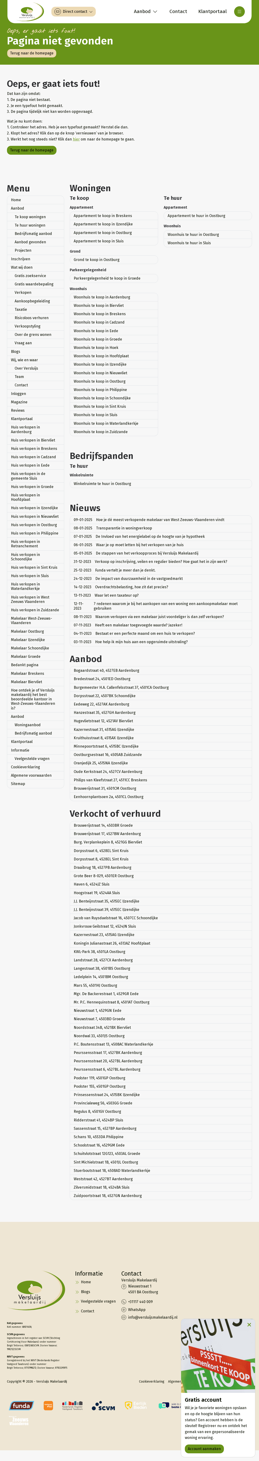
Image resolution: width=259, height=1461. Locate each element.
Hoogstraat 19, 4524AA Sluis (97, 893)
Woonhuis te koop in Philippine (100, 390)
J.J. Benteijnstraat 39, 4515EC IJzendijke (106, 909)
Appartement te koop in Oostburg (103, 233)
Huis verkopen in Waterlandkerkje (25, 586)
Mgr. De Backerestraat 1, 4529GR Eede (106, 994)
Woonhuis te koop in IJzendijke (100, 364)
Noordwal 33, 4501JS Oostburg (99, 1036)
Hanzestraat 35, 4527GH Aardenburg (105, 712)
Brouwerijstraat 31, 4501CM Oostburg (105, 788)
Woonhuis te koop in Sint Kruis (100, 406)
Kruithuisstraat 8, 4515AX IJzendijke (104, 738)
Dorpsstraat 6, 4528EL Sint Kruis (101, 851)
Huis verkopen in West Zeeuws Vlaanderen (30, 599)
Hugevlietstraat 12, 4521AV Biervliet (103, 721)
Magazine (19, 402)
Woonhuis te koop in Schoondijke (102, 398)
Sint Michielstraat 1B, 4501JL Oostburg (106, 1162)
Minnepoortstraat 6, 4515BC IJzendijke (106, 746)
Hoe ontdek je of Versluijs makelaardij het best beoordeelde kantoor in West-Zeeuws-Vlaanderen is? (33, 699)
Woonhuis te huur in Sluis (189, 243)
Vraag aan (23, 343)
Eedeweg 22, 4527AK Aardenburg (101, 704)
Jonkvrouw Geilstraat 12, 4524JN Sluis (105, 926)
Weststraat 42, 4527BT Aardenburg (103, 1179)
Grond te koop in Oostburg (97, 259)
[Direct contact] (73, 12)
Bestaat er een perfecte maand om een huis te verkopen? (134, 633)
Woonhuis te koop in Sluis (95, 415)
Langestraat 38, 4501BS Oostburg (102, 968)
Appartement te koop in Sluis (99, 241)
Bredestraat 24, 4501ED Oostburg (102, 679)
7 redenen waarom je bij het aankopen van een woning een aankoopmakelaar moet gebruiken (156, 606)
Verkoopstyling (27, 326)
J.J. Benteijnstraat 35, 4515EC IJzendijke (106, 901)
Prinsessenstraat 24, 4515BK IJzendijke (107, 1095)
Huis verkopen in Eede (30, 465)
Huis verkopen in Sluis (30, 576)
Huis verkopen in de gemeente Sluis (28, 475)
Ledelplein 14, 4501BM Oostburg (101, 977)
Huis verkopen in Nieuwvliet (35, 516)
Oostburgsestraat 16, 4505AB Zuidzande (108, 754)
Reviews (18, 410)
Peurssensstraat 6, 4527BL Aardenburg (107, 1069)
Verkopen (23, 292)
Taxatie (21, 309)
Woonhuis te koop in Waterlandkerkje (106, 423)
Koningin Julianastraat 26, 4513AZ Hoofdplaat (112, 943)
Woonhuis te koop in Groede (98, 339)
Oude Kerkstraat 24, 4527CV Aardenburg (108, 771)
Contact (21, 385)
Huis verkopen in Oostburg (34, 525)
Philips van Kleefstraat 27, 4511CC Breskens (110, 780)
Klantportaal (22, 419)
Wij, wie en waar (24, 360)
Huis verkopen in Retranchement (25, 543)
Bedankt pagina (24, 665)
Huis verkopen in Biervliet (33, 440)
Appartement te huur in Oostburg (196, 216)
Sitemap (18, 784)
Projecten (23, 250)
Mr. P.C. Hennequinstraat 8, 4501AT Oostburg (111, 1002)
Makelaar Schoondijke (30, 648)
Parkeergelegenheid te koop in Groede (107, 278)
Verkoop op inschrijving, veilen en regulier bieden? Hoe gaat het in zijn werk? (150, 561)
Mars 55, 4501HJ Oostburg (95, 985)
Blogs (15, 351)
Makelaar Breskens (27, 673)
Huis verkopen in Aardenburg (25, 429)
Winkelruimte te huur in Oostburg (102, 483)
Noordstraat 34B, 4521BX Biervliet (102, 1027)
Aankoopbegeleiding (32, 301)
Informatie (20, 750)
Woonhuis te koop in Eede (96, 331)
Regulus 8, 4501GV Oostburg (97, 1111)
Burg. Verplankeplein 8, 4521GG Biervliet (108, 842)
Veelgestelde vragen (32, 758)
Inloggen (18, 393)
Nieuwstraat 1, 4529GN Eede (97, 1010)
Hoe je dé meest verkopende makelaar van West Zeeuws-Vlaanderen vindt (149, 520)
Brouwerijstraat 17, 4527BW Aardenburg (107, 834)
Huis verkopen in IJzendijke (34, 508)
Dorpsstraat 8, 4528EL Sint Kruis (101, 859)
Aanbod (17, 208)
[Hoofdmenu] (239, 11)
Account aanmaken (204, 1449)
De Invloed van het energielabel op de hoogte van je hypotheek (139, 536)
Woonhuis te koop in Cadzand (99, 322)
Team (19, 376)
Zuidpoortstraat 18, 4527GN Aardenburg (108, 1196)
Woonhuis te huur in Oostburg (193, 234)
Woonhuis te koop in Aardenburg (102, 297)
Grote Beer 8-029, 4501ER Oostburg (104, 876)
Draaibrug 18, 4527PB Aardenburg (102, 867)
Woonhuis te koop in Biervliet (99, 305)
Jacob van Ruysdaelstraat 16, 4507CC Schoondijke (116, 918)
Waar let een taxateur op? (106, 595)
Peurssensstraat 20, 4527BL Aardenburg (108, 1061)
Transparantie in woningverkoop (113, 528)
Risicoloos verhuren (32, 318)
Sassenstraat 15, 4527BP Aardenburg (105, 1128)
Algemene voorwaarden (31, 775)
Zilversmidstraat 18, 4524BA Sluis (102, 1187)
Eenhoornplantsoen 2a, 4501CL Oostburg (108, 797)
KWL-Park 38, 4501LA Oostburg (99, 951)
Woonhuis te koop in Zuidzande (101, 432)
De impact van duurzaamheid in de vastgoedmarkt (128, 578)
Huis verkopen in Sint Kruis (34, 567)
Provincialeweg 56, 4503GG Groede (103, 1103)
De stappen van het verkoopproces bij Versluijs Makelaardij (136, 553)
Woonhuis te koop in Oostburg (100, 381)
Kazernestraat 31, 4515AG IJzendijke (104, 729)
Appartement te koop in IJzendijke (103, 224)
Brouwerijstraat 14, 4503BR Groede (103, 825)
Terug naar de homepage (31, 53)
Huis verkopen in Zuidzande (35, 610)
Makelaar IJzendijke (28, 640)
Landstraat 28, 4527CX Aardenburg (103, 960)
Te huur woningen (30, 225)
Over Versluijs (26, 368)
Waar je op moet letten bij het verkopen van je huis (129, 545)
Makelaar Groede (25, 656)
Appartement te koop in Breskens (103, 216)
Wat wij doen (22, 267)
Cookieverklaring (25, 767)
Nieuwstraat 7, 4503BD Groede (99, 1019)
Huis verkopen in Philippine (34, 533)
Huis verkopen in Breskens (34, 448)
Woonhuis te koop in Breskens (100, 314)
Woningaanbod (28, 725)
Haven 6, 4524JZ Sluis (92, 884)
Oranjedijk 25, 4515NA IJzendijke (101, 763)
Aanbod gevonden (30, 242)
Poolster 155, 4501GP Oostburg (100, 1086)
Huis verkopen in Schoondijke (25, 556)
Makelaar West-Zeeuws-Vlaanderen (31, 620)
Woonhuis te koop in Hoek (96, 347)
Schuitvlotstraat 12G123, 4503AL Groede (107, 1153)
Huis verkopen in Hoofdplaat (25, 497)
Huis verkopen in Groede (32, 487)
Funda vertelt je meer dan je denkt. (115, 570)
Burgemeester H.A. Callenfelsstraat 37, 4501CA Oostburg (121, 687)
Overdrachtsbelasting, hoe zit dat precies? (121, 587)
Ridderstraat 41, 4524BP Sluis (98, 1120)
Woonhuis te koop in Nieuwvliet (100, 373)
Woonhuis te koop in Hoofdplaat (101, 356)
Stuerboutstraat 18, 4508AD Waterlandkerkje (112, 1170)
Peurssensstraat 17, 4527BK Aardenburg (108, 1052)
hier (76, 139)
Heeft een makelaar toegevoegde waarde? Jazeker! (128, 625)
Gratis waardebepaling (34, 284)
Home (16, 200)
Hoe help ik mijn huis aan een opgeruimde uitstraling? (131, 642)
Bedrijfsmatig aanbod (33, 233)
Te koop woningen (30, 217)
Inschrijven (20, 259)
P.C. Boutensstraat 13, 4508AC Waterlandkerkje (113, 1044)
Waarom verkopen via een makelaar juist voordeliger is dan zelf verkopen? (149, 617)
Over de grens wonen (33, 334)
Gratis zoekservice (30, 276)
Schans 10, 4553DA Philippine (98, 1137)
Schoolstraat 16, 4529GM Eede (99, 1145)
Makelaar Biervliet (26, 682)
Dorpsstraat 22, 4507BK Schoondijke (105, 696)
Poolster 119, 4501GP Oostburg (99, 1078)
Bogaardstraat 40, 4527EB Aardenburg (106, 670)
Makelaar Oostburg (27, 631)
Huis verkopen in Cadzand (33, 457)
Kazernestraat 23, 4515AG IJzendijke (104, 935)
